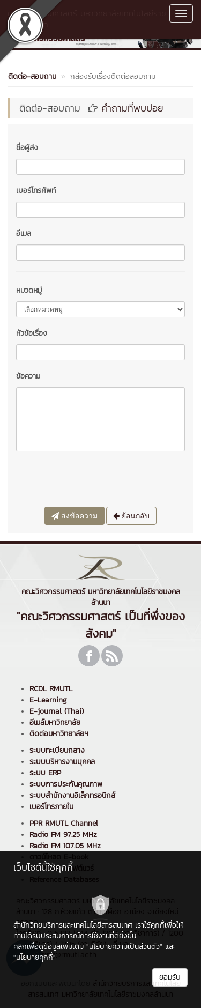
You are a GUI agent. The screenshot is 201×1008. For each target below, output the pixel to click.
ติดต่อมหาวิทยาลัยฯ (58, 733)
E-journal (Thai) (56, 711)
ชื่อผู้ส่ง (27, 147)
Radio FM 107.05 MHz (65, 845)
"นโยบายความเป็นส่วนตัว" (124, 946)
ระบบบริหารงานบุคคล (62, 761)
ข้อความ (28, 376)
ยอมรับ (170, 977)
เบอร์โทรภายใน (51, 806)
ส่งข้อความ (74, 516)
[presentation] (97, 480)
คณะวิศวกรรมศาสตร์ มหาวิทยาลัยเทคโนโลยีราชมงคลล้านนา (87, 19)
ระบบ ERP (45, 773)
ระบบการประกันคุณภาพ (65, 784)
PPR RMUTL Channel (63, 823)
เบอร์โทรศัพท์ (36, 190)
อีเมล (23, 233)
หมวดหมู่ (29, 290)
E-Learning (48, 700)
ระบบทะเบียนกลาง (57, 750)
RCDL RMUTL (50, 688)
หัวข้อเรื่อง (31, 333)
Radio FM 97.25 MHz (63, 834)
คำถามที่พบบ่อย (132, 108)
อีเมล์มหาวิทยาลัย (54, 722)
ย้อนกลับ (131, 516)
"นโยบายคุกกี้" (34, 957)
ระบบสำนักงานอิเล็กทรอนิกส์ (72, 795)
